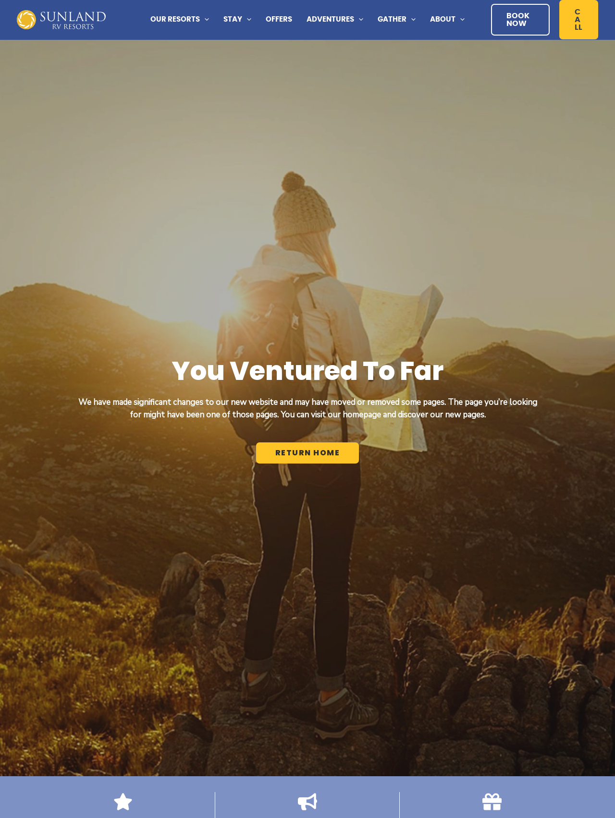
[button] (179, 19)
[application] (204, 19)
